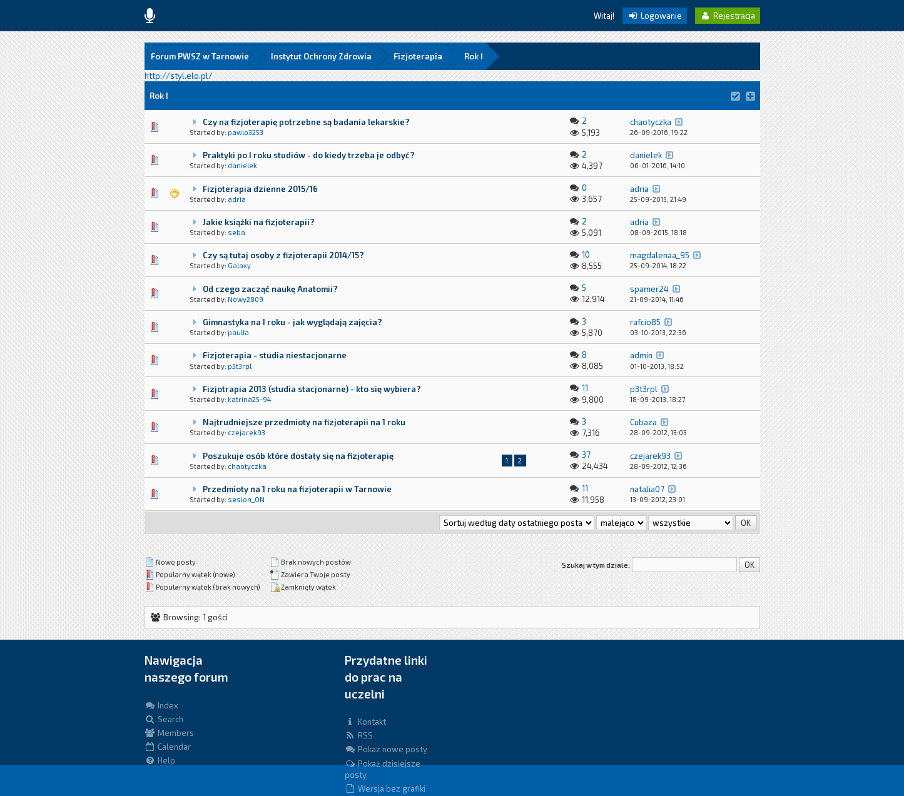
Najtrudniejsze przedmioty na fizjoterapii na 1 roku (304, 422)
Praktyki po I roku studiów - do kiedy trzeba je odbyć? (309, 155)
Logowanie (654, 16)
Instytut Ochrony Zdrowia (321, 56)
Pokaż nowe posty (386, 749)
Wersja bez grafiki (385, 788)
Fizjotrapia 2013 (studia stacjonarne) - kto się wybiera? (312, 389)
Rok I (473, 56)
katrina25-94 (249, 399)
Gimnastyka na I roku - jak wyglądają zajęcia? (292, 322)
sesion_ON (246, 499)
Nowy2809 (245, 299)
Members (169, 733)
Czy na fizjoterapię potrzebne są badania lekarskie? (306, 122)
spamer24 (649, 289)
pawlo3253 (245, 132)
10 (586, 254)
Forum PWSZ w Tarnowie (200, 56)
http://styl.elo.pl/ (179, 76)
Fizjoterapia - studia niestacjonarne (275, 355)
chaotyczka (650, 122)
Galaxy (239, 265)
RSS (359, 735)
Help (160, 760)
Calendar (168, 747)
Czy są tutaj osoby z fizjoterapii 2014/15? (283, 255)
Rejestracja (727, 16)
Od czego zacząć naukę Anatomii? (270, 289)
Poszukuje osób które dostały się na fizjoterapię (298, 456)
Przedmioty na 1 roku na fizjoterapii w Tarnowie (297, 489)
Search (164, 719)
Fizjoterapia (418, 56)
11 (585, 388)
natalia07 (647, 489)
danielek (242, 165)
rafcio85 (645, 322)
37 (586, 455)
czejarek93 (246, 432)
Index (161, 705)
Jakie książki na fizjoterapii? (259, 222)
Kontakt (365, 722)
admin (641, 355)
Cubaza (643, 422)
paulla (238, 332)
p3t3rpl (239, 366)
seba (236, 232)
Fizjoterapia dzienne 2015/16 (260, 189)
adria (237, 199)
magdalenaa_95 (659, 255)
